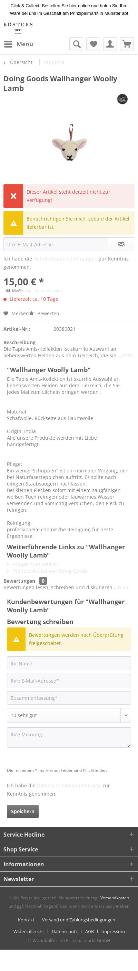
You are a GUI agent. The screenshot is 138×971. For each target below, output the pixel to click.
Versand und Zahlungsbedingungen (78, 920)
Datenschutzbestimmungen (65, 258)
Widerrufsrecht (28, 931)
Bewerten (44, 313)
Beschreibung (19, 342)
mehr (127, 355)
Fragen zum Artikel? (33, 564)
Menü (18, 43)
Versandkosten (114, 898)
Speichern (22, 811)
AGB (89, 931)
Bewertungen (19, 581)
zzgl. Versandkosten (44, 291)
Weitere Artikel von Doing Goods (47, 571)
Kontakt (26, 920)
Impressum (113, 931)
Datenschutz (65, 931)
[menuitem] (18, 44)
